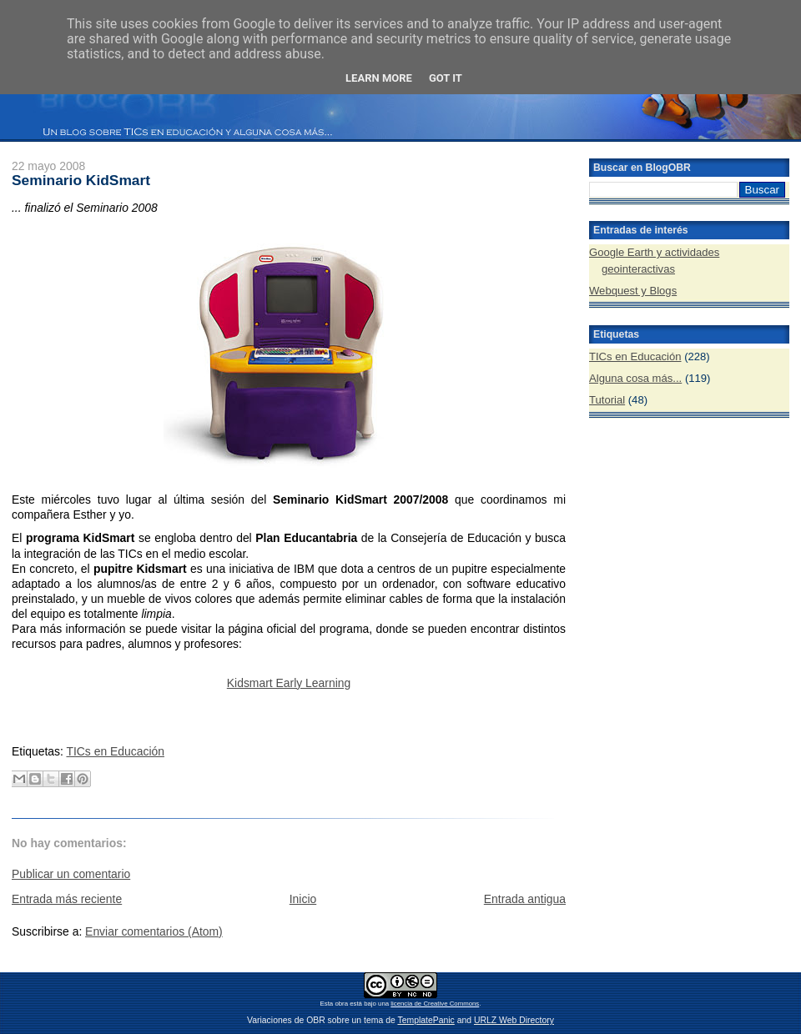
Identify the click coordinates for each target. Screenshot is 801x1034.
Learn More (378, 78)
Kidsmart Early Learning (288, 683)
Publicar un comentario (71, 874)
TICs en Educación (115, 751)
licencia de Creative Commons (434, 1003)
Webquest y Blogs (633, 290)
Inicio (303, 899)
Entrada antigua (525, 899)
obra (341, 1003)
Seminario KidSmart (81, 180)
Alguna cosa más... (635, 378)
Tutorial (607, 400)
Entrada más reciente (67, 899)
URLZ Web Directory (514, 1020)
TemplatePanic (425, 1020)
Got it (445, 78)
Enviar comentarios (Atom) (154, 931)
